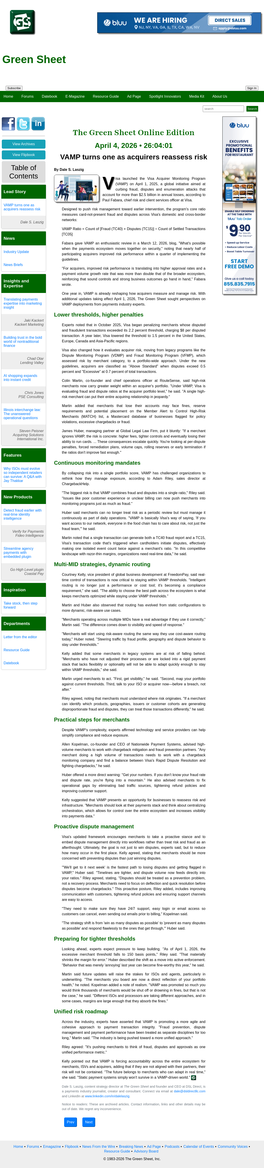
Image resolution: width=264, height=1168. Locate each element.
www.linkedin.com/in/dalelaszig (107, 1096)
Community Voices (233, 1146)
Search (252, 108)
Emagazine (52, 1146)
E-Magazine (75, 96)
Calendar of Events (198, 1146)
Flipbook (71, 1146)
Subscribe (14, 88)
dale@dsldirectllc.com (189, 1091)
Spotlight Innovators (165, 96)
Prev (70, 1122)
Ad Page (134, 96)
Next (89, 1122)
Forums (27, 96)
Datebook (49, 96)
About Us (219, 96)
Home (8, 96)
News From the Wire (98, 1146)
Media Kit (196, 96)
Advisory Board (146, 1151)
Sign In (252, 88)
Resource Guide (106, 96)
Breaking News (131, 1146)
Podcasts (172, 1146)
